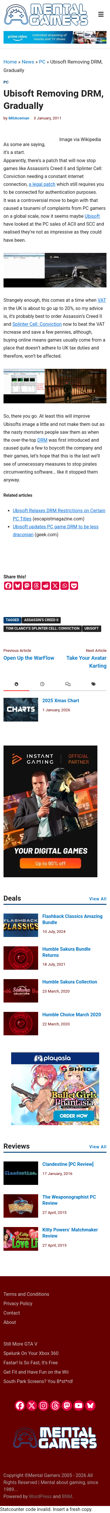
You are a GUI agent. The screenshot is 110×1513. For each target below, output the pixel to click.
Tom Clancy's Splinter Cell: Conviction (42, 628)
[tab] (16, 685)
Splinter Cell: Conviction (37, 324)
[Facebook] (8, 586)
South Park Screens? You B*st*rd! (38, 1381)
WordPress (40, 1496)
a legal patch (42, 184)
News (28, 62)
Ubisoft (92, 216)
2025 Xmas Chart (61, 700)
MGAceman (19, 118)
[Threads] (36, 586)
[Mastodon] (27, 586)
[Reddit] (46, 586)
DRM (42, 440)
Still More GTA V (21, 1344)
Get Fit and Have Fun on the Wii (36, 1372)
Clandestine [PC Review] (68, 1164)
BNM (67, 1496)
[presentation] (16, 685)
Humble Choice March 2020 (72, 1014)
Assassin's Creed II (41, 620)
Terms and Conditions (26, 1294)
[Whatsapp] (64, 586)
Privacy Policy (18, 1303)
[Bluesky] (17, 586)
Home (10, 62)
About (10, 1322)
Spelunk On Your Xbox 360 (31, 1353)
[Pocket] (74, 586)
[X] (55, 586)
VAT (102, 300)
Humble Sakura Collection (70, 982)
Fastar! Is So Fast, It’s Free (31, 1362)
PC (42, 62)
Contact (12, 1313)
